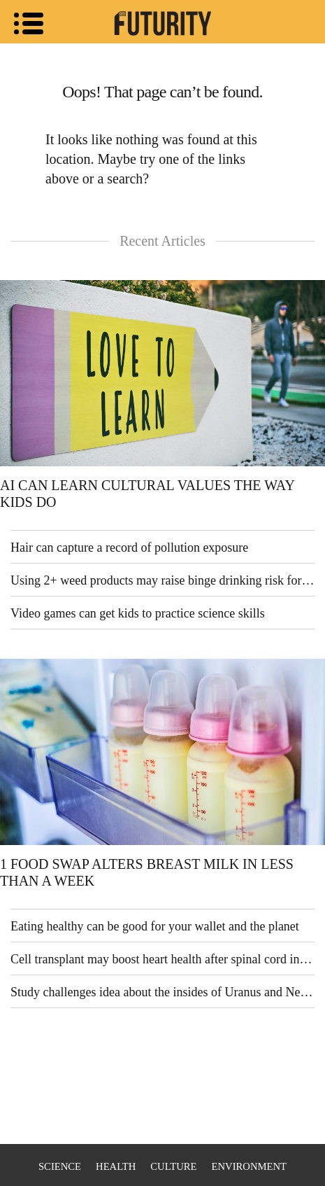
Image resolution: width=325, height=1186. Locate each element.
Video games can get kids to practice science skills (137, 613)
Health (116, 1166)
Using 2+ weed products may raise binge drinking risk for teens (162, 580)
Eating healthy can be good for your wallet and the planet (154, 926)
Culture (173, 1166)
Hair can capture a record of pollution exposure (129, 547)
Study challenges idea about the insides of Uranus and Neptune (162, 992)
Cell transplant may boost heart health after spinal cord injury (162, 959)
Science (59, 1166)
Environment (249, 1166)
